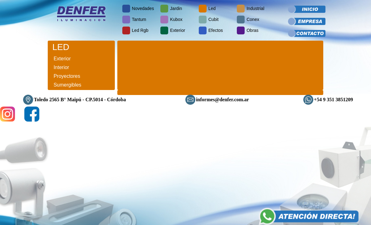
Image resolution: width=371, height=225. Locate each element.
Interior (61, 67)
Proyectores (67, 76)
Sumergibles (67, 85)
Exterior (62, 58)
